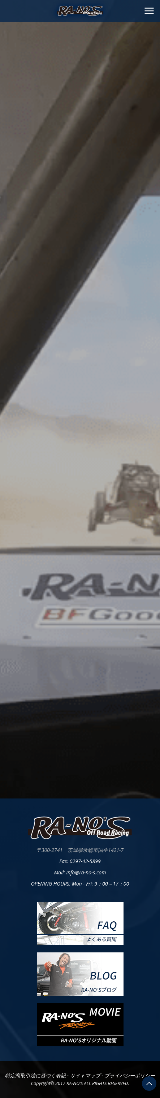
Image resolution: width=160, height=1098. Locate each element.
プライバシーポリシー (129, 1075)
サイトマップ (86, 1075)
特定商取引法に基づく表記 (36, 1075)
